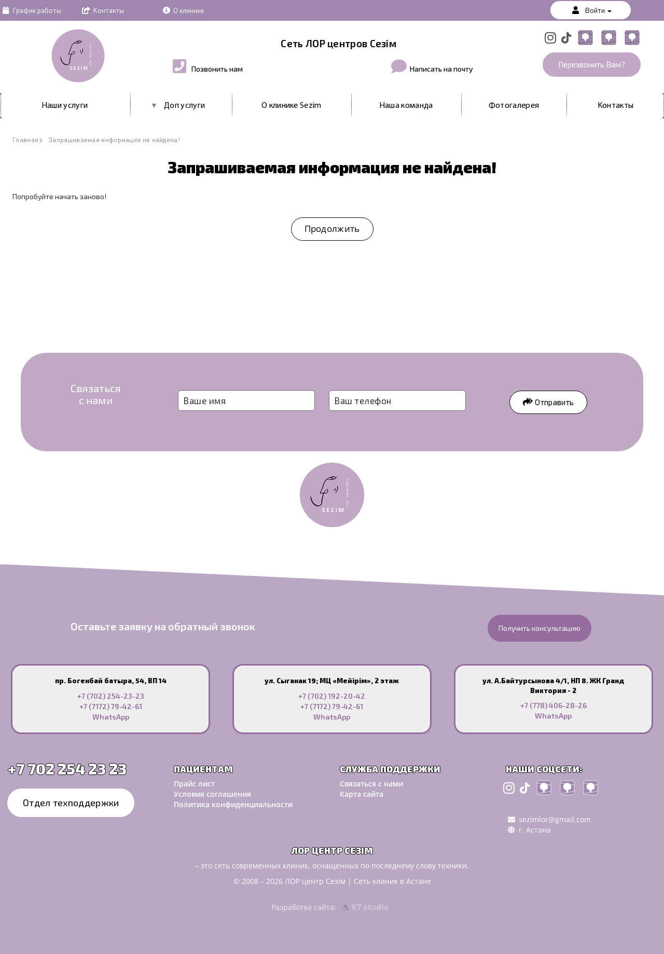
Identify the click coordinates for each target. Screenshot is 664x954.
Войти (591, 10)
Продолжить (332, 228)
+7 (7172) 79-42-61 (110, 706)
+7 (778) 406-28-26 (553, 705)
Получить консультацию (539, 628)
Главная (25, 140)
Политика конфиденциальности (233, 804)
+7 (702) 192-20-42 (331, 696)
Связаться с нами (371, 784)
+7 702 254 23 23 (67, 768)
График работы (30, 10)
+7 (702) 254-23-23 (110, 696)
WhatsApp (110, 716)
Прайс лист (194, 784)
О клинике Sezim (291, 106)
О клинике (182, 10)
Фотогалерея (514, 106)
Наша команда (406, 106)
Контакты (102, 10)
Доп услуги (184, 106)
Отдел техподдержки (71, 802)
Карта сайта (361, 794)
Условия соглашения (212, 794)
